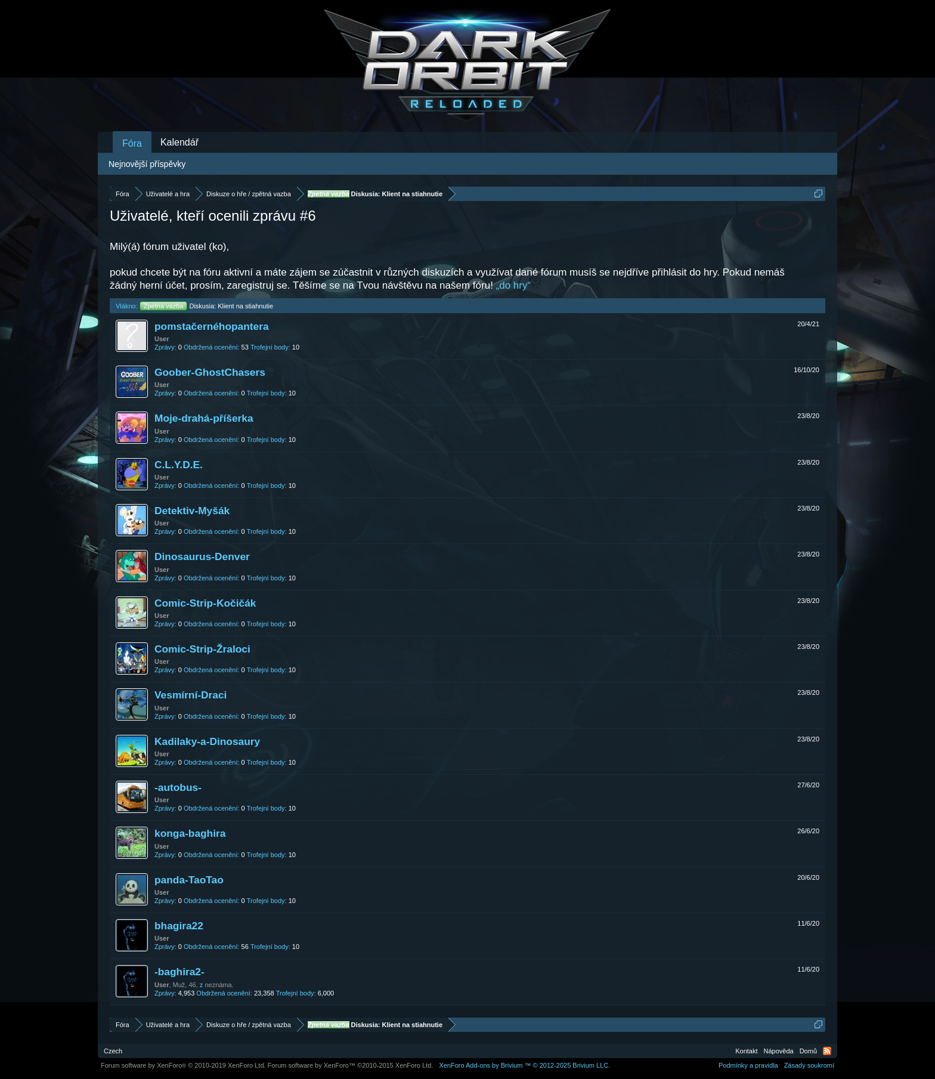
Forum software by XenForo (183, 1065)
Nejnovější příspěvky (147, 164)
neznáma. (219, 984)
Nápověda (779, 1051)
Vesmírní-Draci (190, 695)
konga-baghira (189, 833)
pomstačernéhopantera (211, 326)
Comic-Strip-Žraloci (202, 649)
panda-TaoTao (189, 880)
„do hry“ (513, 285)
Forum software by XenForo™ (351, 1065)
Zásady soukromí (809, 1065)
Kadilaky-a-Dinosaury (207, 741)
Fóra (132, 143)
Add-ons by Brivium (524, 1065)
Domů (808, 1051)
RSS (827, 1051)
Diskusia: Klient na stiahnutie (206, 306)
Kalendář (179, 142)
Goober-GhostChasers (209, 372)
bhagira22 (178, 926)
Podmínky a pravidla (748, 1065)
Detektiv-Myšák (192, 511)
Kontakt (746, 1051)
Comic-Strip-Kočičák (205, 603)
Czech (113, 1051)
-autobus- (178, 787)
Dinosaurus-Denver (202, 556)
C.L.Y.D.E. (178, 465)
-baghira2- (179, 972)
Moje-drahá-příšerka (203, 418)
